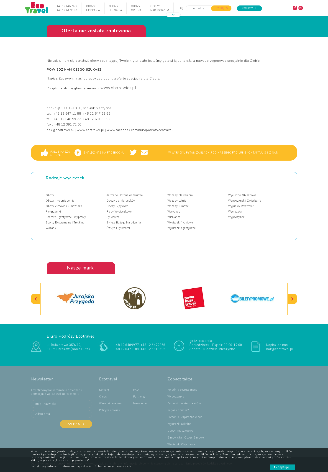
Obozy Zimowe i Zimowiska (64, 206)
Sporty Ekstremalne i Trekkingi (65, 222)
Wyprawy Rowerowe (241, 206)
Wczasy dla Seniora (180, 195)
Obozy (50, 195)
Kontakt (104, 389)
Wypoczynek (236, 217)
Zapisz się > (76, 424)
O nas (103, 396)
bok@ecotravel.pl (279, 349)
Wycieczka (235, 211)
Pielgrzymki (53, 211)
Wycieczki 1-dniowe (180, 222)
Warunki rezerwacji (111, 403)
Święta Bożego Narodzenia (124, 222)
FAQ (136, 389)
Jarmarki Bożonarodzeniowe (125, 195)
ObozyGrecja (136, 8)
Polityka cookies (109, 410)
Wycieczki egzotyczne (181, 228)
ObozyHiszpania (93, 8)
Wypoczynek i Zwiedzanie (244, 200)
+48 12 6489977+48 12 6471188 (67, 8)
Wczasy (51, 228)
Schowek (249, 8)
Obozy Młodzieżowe (180, 430)
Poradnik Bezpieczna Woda (184, 417)
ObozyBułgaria (115, 8)
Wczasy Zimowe (178, 206)
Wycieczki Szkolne (179, 424)
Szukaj (222, 8)
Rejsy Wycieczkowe (119, 211)
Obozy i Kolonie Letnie (60, 200)
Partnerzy (139, 396)
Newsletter (140, 403)
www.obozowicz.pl (118, 87)
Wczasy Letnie (176, 200)
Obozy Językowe (117, 206)
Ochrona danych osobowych (113, 466)
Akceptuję (283, 467)
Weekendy (173, 211)
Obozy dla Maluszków (121, 200)
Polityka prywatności (44, 466)
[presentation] (36, 299)
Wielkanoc (174, 217)
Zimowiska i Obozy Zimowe (185, 437)
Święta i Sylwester (118, 228)
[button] (173, 15)
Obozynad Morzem (159, 8)
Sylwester (113, 217)
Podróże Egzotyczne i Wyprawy (66, 217)
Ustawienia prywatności (76, 466)
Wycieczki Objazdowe (242, 195)
